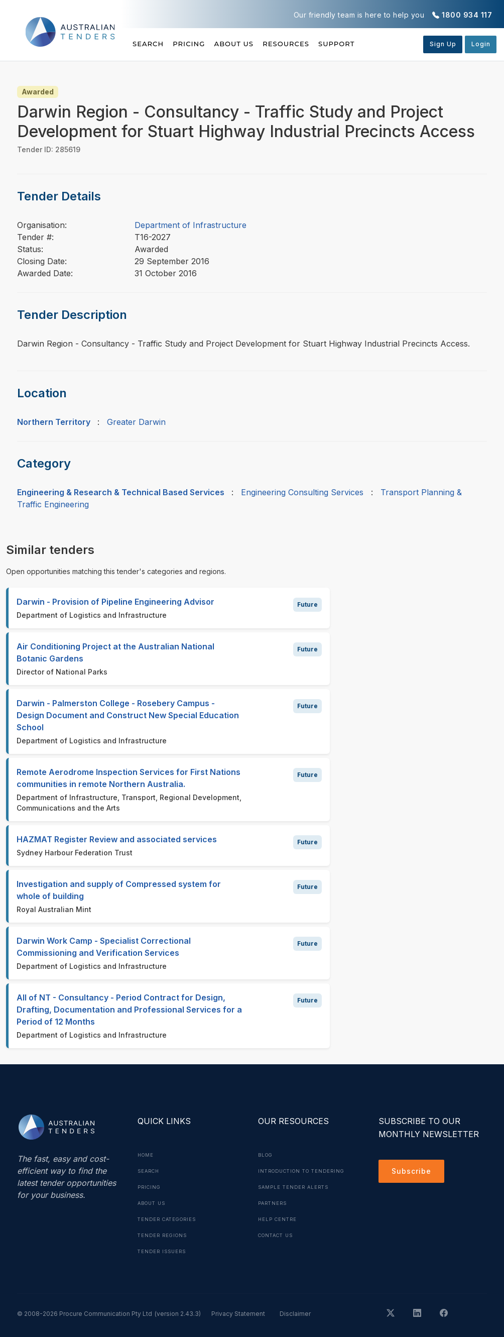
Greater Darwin (136, 422)
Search (149, 43)
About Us (257, 43)
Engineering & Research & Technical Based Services (120, 492)
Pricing (201, 43)
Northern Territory (53, 422)
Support (383, 43)
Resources (320, 43)
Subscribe (414, 1173)
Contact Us (278, 1251)
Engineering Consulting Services (302, 492)
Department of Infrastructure (190, 225)
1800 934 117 (467, 15)
